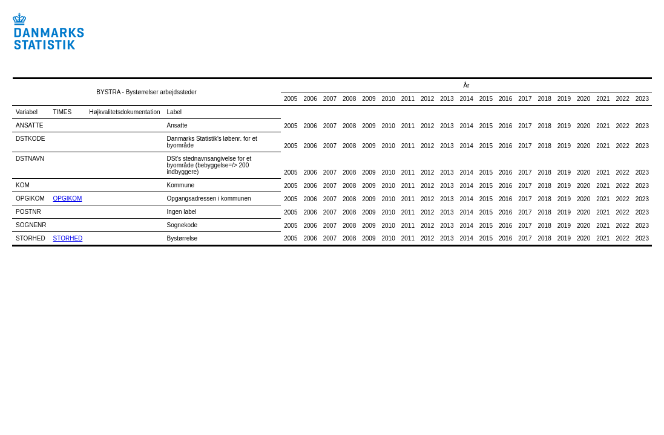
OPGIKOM (67, 198)
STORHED (68, 238)
